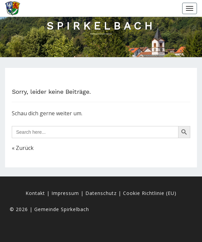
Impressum (65, 193)
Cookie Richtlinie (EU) (149, 193)
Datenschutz (101, 193)
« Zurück (23, 148)
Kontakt (35, 193)
